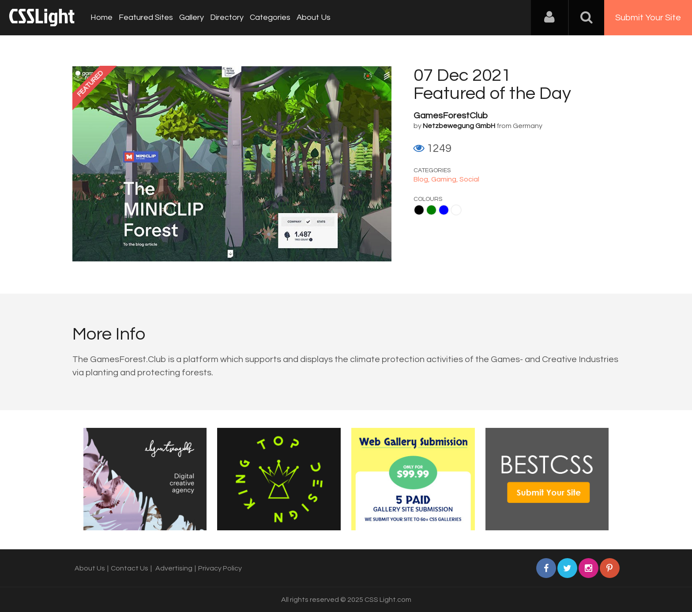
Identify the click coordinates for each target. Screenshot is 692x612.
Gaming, (445, 179)
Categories (270, 17)
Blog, (422, 179)
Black (419, 209)
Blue (443, 209)
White (456, 209)
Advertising (173, 568)
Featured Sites (146, 17)
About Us (314, 17)
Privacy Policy (220, 568)
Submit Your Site (648, 17)
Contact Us (129, 568)
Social (469, 179)
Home (101, 17)
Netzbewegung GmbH (459, 125)
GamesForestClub (451, 115)
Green (431, 209)
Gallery (191, 17)
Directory (227, 17)
